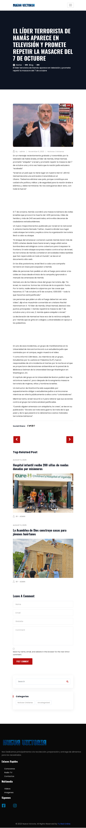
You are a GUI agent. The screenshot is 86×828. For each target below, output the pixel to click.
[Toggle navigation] (70, 5)
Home (19, 65)
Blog (31, 65)
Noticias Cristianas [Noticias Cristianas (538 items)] (25, 703)
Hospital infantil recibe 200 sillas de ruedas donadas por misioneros (40, 467)
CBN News (32, 356)
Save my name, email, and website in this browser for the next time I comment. (41, 653)
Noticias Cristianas (56, 151)
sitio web (28, 259)
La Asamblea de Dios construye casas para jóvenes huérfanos (39, 532)
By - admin (20, 151)
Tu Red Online (64, 824)
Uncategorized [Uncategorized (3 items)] (44, 703)
